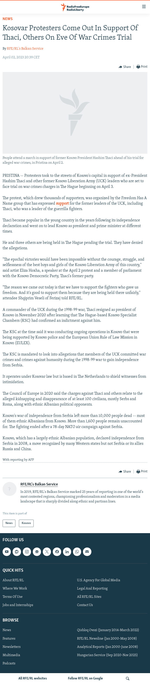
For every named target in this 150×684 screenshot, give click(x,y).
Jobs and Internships (18, 605)
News (8, 19)
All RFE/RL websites (32, 678)
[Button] (125, 67)
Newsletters (12, 647)
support (62, 204)
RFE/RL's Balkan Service (25, 49)
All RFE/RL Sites (89, 597)
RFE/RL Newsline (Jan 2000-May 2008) (107, 638)
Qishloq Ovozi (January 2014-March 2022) (108, 630)
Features (9, 638)
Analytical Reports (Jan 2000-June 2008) (107, 647)
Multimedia (11, 655)
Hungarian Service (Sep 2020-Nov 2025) (107, 655)
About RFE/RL (13, 580)
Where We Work (15, 588)
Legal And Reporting (92, 588)
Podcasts (9, 663)
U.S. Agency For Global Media (98, 580)
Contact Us (85, 605)
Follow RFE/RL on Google (85, 678)
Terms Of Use (13, 597)
